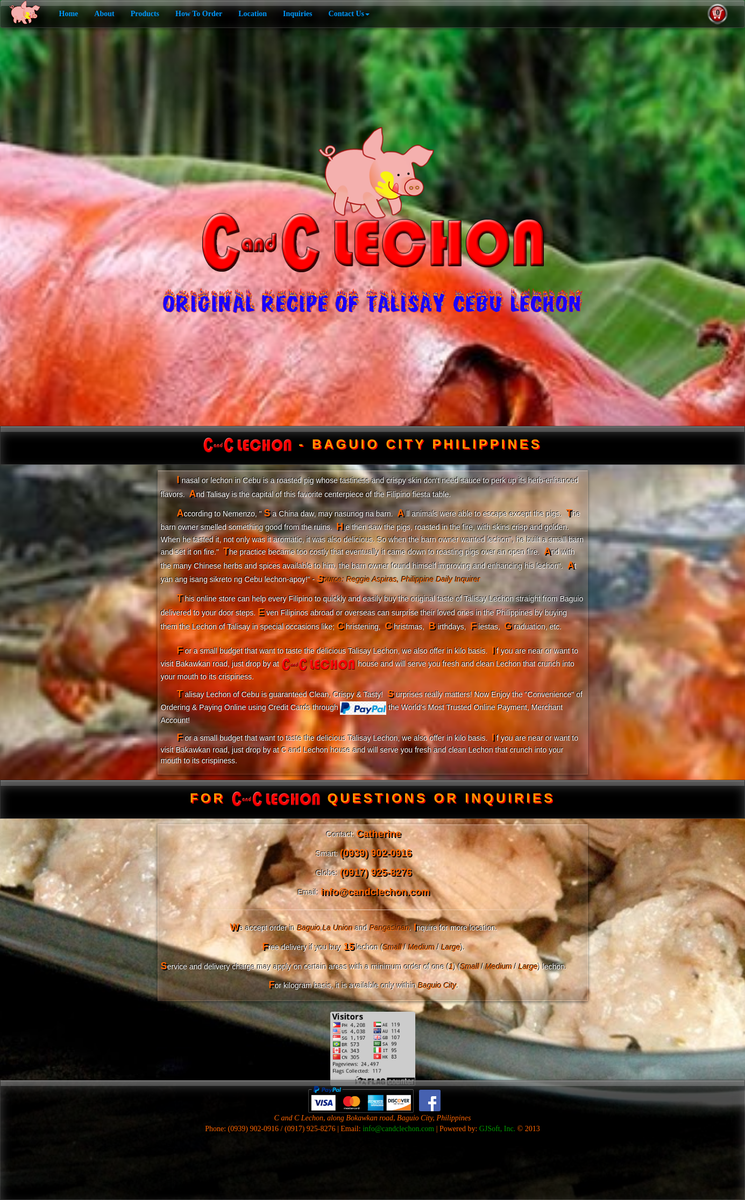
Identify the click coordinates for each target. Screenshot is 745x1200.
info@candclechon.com (398, 1129)
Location (252, 14)
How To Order (198, 14)
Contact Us (349, 14)
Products (145, 14)
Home (69, 14)
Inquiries (297, 14)
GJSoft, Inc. (497, 1129)
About (104, 14)
